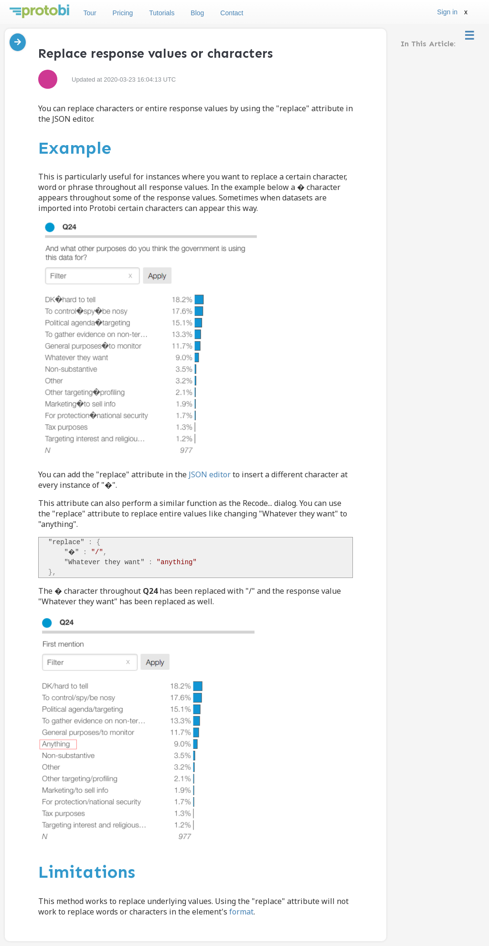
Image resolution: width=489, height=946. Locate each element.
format (241, 911)
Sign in (447, 12)
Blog (197, 13)
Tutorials (161, 13)
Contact (231, 13)
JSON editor (210, 474)
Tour (89, 13)
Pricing (123, 13)
